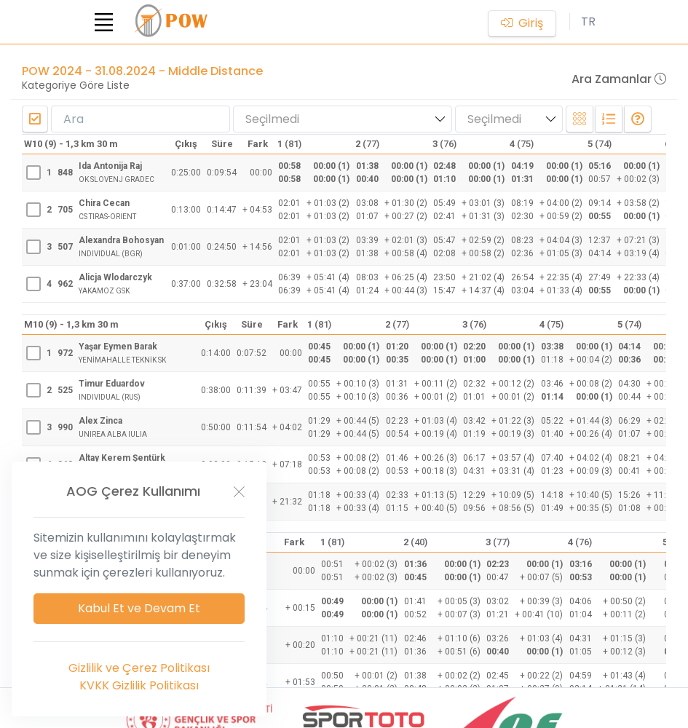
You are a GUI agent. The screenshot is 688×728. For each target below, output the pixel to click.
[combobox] (342, 119)
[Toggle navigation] (104, 22)
